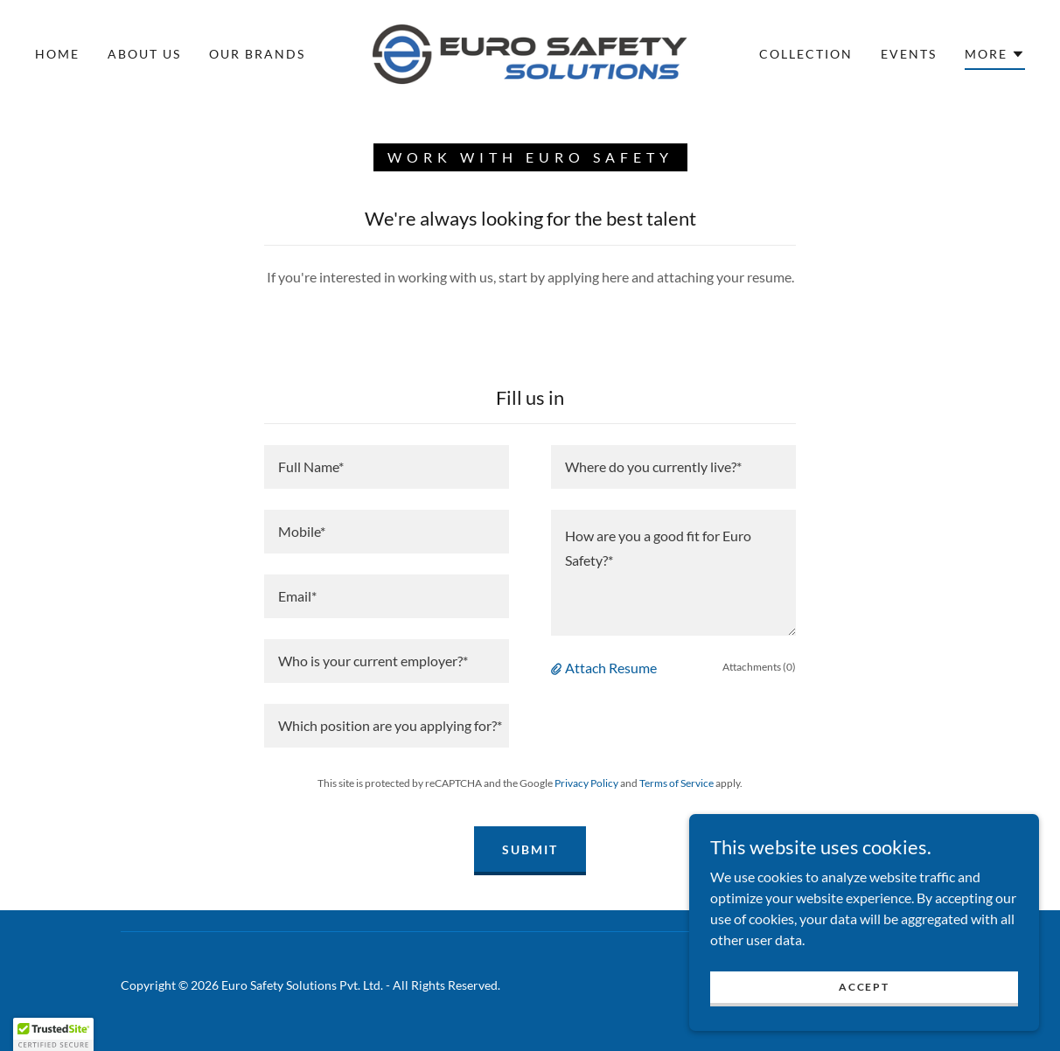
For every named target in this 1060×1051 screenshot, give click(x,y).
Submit (530, 849)
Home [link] (57, 53)
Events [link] (909, 53)
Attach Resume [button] (611, 667)
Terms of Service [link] (676, 783)
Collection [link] (806, 53)
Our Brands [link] (257, 53)
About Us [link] (144, 53)
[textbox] (386, 467)
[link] (529, 52)
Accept (864, 986)
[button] (995, 57)
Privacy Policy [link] (586, 783)
